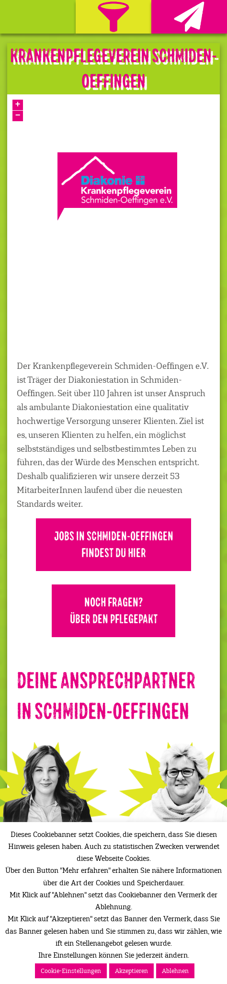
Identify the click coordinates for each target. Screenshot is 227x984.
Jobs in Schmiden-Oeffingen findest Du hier (113, 544)
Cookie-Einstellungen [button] (71, 971)
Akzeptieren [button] (131, 971)
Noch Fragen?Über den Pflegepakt (114, 611)
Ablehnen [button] (175, 971)
